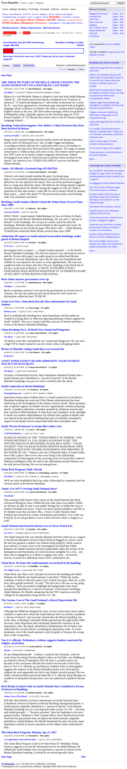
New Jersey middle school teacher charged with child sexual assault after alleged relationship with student (105, 244)
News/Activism (96, 22)
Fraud (45, 17)
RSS (83, 757)
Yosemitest (33, 735)
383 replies (49, 132)
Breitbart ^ (9, 607)
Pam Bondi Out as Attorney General (105, 206)
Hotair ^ (8, 650)
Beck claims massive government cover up (25, 279)
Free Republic (10, 2)
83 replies (52, 492)
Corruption (22, 17)
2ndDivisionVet (35, 132)
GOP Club (93, 19)
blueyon (32, 208)
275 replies (53, 333)
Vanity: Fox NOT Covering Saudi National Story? (29, 488)
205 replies (42, 529)
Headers (71, 69)
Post (122, 13)
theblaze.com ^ (11, 311)
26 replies (47, 646)
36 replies (44, 389)
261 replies (48, 692)
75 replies (52, 367)
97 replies (64, 473)
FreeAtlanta (34, 352)
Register (39, 3)
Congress (38, 17)
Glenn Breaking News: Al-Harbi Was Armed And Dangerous (35, 329)
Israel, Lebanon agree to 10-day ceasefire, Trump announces (103, 142)
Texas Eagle (33, 308)
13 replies (40, 603)
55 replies (44, 566)
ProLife (35, 14)
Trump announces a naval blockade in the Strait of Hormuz (105, 153)
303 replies (42, 208)
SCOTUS (27, 14)
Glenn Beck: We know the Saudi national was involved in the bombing (41, 563)
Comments (28, 65)
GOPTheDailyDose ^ (13, 433)
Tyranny (76, 17)
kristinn (32, 529)
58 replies (42, 242)
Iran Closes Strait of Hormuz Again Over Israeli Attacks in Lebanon (104, 188)
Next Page (6, 75)
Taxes (30, 17)
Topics (115, 13)
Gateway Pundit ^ (12, 135)
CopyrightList (54, 23)
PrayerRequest (15, 14)
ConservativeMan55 (37, 172)
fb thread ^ (9, 356)
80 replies (52, 172)
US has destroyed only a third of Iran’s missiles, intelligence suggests (106, 219)
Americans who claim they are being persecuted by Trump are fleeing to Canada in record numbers (105, 227)
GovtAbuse (66, 17)
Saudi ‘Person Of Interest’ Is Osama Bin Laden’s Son (31, 426)
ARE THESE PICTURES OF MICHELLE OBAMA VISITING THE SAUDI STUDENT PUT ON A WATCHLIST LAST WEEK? (40, 84)
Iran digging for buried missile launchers (107, 183)
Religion (93, 25)
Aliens (51, 14)
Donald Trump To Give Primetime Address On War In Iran (104, 212)
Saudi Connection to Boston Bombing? (23, 386)
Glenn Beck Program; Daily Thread (21, 469)
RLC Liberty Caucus (98, 27)
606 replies (48, 282)
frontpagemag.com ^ (13, 393)
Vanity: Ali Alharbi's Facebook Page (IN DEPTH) (29, 168)
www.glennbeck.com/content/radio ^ (20, 739)
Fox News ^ (9, 533)
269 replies (41, 429)
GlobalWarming (9, 17)
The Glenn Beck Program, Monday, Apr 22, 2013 (29, 732)
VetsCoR (93, 33)
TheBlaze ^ (9, 286)
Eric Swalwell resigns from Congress (105, 148)
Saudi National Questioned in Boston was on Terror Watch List (36, 525)
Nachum (32, 242)
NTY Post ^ (9, 246)
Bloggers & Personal (98, 13)
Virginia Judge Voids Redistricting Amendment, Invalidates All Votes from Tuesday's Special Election (106, 105)
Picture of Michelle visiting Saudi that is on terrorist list (32, 349)
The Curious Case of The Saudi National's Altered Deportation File (39, 600)
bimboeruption (35, 692)
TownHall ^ (9, 496)
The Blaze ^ (9, 92)
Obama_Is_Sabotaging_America (43, 473)
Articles (6, 65)
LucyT (31, 429)
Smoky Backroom (97, 30)
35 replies (45, 308)
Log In (31, 3)
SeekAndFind (35, 646)
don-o (32, 603)
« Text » (81, 69)
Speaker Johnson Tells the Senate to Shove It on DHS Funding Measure (104, 235)
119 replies (47, 89)
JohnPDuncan (34, 282)
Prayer (5, 14)
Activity (16, 65)
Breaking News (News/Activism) (104, 62)
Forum (24, 3)
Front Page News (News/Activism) (105, 165)
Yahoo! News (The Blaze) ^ (16, 696)
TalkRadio (61, 20)
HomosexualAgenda (64, 14)
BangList (44, 14)
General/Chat (95, 16)
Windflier (34, 566)
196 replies (44, 735)
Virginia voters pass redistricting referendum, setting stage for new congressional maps (103, 115)
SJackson (33, 389)
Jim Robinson (34, 89)
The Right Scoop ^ (12, 570)
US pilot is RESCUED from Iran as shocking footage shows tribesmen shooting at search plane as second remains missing (104, 198)
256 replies (46, 352)
